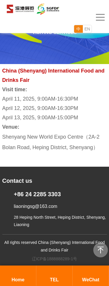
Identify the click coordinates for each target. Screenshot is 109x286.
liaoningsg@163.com (36, 206)
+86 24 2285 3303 (37, 194)
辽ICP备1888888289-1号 (54, 258)
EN (87, 29)
